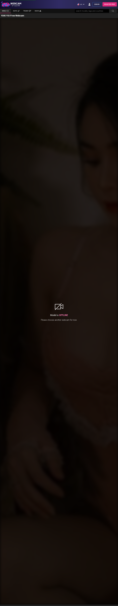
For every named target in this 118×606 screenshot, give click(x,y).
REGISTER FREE (109, 4)
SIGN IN (96, 4)
